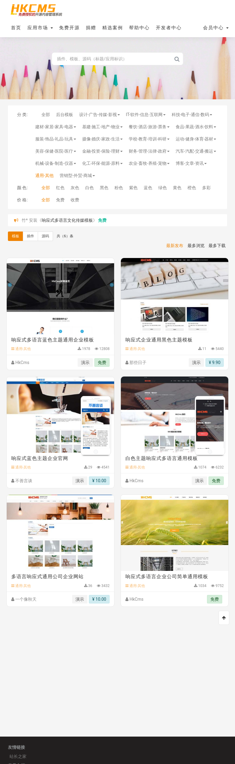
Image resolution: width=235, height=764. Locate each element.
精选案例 (112, 27)
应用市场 (40, 27)
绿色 (162, 187)
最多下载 (217, 245)
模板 (15, 236)
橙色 (192, 187)
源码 (45, 236)
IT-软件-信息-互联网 (146, 114)
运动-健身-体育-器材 (196, 138)
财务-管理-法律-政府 (149, 151)
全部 (45, 114)
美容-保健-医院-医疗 (55, 151)
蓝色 (148, 187)
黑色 (104, 187)
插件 (30, 236)
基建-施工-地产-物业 (102, 126)
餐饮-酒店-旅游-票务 (149, 126)
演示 (85, 362)
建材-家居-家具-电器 (55, 126)
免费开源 (69, 27)
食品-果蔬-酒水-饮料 (196, 126)
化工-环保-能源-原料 (102, 163)
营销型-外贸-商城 (77, 175)
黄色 (177, 187)
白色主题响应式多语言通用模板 (161, 458)
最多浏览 (196, 245)
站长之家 (17, 756)
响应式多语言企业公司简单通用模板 (166, 576)
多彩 (206, 187)
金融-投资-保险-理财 (102, 151)
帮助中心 (139, 27)
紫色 (133, 187)
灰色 (75, 187)
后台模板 (64, 114)
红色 (60, 187)
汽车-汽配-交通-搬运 (196, 151)
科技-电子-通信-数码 (192, 114)
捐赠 (91, 27)
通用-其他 (44, 175)
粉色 (118, 187)
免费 (60, 199)
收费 (75, 199)
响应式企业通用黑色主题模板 (159, 339)
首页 (16, 27)
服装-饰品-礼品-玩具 (55, 138)
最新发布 (174, 245)
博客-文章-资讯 (191, 163)
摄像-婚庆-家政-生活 (102, 138)
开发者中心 (169, 27)
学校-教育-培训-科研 (149, 138)
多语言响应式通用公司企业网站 (47, 576)
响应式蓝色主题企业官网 (39, 458)
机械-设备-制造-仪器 (55, 163)
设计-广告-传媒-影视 (99, 114)
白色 (89, 187)
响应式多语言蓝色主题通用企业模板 (52, 339)
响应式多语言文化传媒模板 (67, 220)
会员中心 (216, 27)
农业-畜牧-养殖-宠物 (149, 163)
